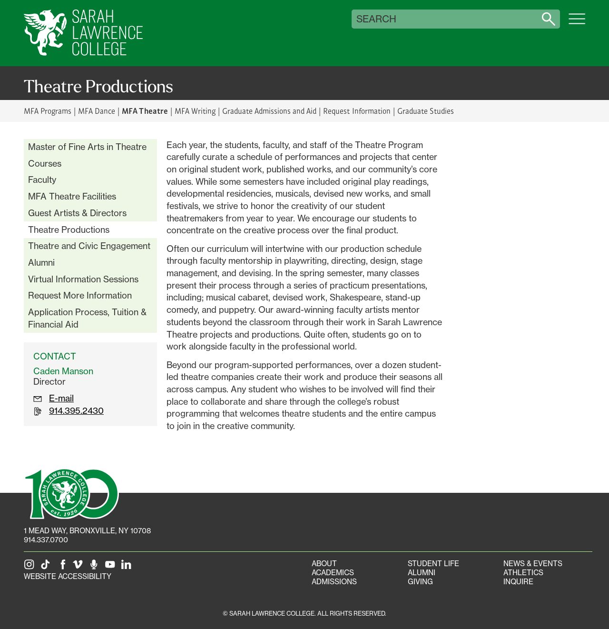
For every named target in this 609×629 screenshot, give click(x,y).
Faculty (42, 179)
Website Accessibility (67, 576)
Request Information (356, 110)
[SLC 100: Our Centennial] (71, 493)
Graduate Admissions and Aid (269, 110)
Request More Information (80, 295)
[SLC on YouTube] (112, 567)
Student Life (433, 563)
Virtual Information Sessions (83, 279)
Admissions (334, 581)
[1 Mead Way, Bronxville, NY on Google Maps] (87, 530)
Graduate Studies (425, 110)
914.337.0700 (46, 539)
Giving (420, 581)
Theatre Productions (68, 229)
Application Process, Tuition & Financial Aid (87, 318)
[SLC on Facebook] (63, 567)
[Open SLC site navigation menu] (577, 24)
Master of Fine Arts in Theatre (87, 146)
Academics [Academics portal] (333, 572)
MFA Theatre (144, 110)
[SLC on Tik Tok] (47, 567)
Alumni (41, 262)
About (324, 563)
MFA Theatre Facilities (72, 196)
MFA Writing (195, 110)
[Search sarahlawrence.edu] (548, 19)
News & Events (532, 563)
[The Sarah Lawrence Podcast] (95, 567)
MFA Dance (96, 110)
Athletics (523, 572)
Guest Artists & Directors (77, 213)
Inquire (518, 581)
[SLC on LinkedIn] (128, 567)
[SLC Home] (83, 33)
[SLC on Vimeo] (79, 567)
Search (376, 19)
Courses (44, 163)
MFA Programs (47, 110)
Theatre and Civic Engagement (89, 245)
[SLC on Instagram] (31, 567)
